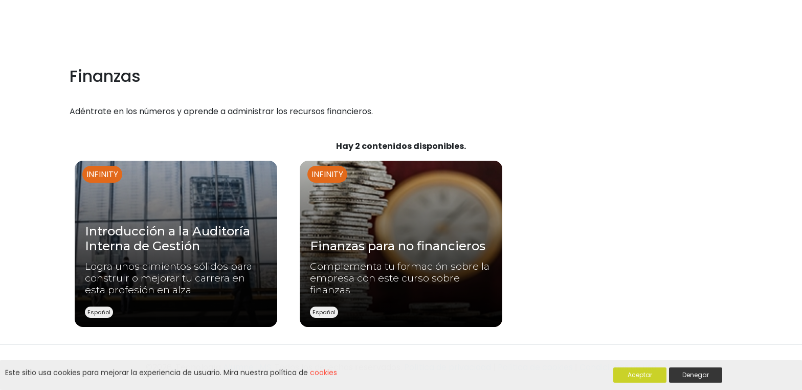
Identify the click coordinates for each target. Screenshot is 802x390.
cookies (323, 373)
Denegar (695, 375)
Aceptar (640, 375)
